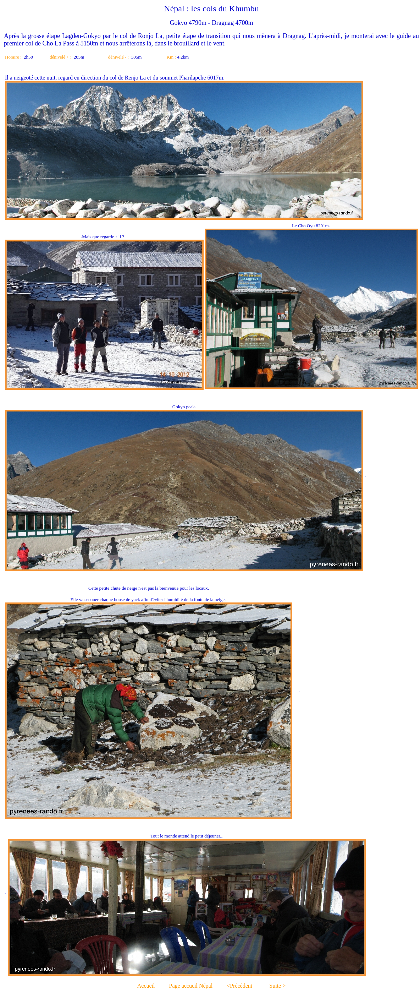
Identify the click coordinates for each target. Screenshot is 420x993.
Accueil (146, 986)
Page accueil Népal (191, 986)
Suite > (277, 986)
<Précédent (239, 986)
